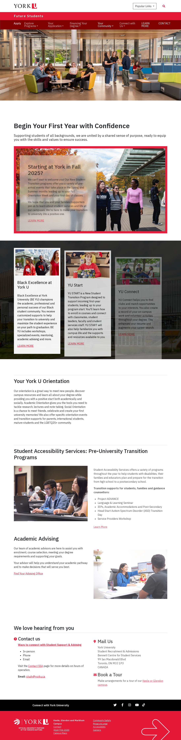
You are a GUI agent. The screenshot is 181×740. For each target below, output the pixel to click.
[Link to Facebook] (122, 704)
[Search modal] (163, 6)
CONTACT (164, 23)
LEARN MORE (145, 25)
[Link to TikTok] (144, 704)
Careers (97, 730)
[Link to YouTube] (137, 704)
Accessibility (99, 726)
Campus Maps (60, 733)
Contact (57, 726)
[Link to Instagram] (130, 704)
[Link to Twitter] (115, 704)
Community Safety (102, 720)
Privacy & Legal (100, 723)
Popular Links (143, 6)
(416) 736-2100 (61, 730)
